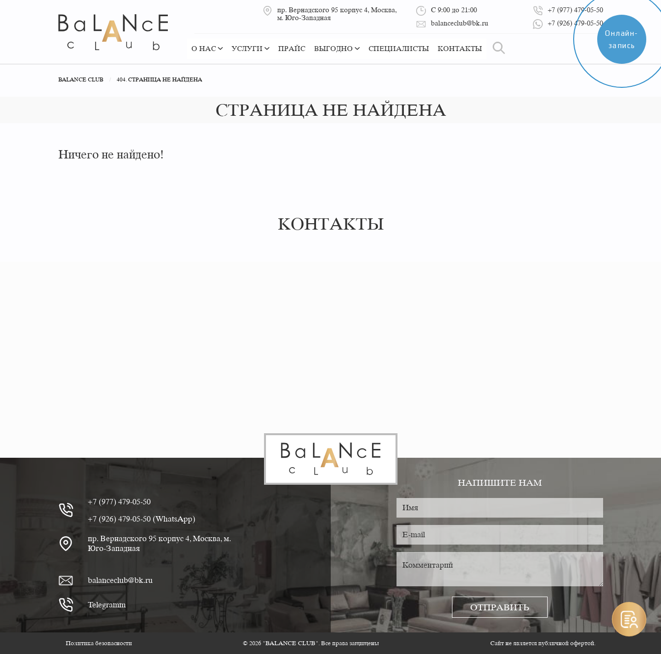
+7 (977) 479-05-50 (119, 501)
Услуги (250, 48)
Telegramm (107, 604)
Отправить (499, 607)
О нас (207, 48)
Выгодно (337, 48)
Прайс (291, 48)
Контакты (460, 48)
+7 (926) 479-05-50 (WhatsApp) (141, 518)
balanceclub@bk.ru (120, 580)
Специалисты (399, 48)
